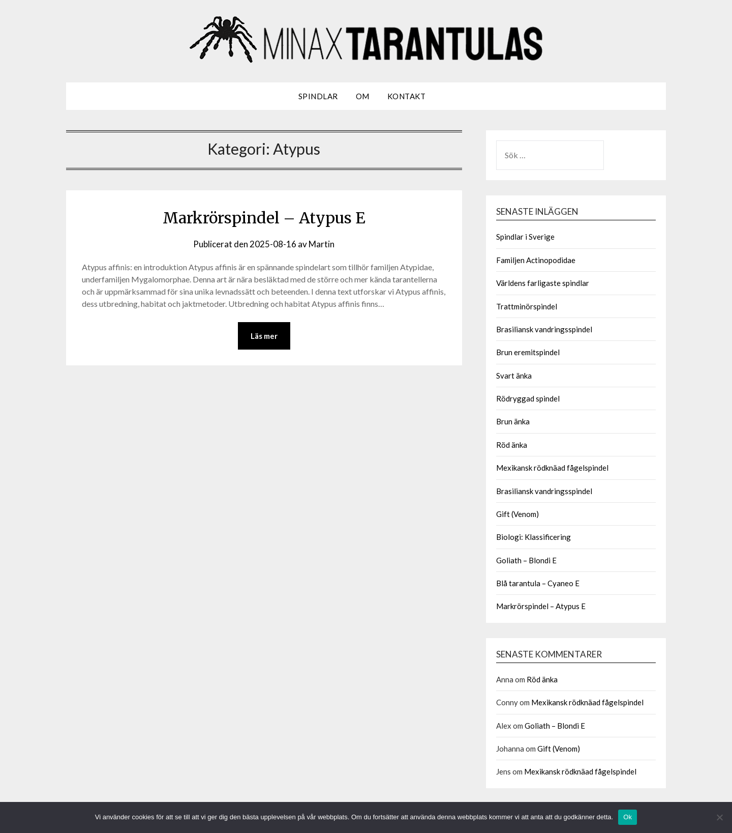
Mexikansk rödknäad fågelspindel (552, 467)
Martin (321, 244)
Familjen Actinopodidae (535, 260)
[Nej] (719, 817)
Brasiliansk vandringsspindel (544, 329)
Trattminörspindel (526, 306)
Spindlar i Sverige (525, 236)
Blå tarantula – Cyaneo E (538, 583)
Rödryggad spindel (528, 398)
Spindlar (318, 96)
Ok (627, 817)
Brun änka (513, 421)
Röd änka (511, 444)
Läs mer (264, 335)
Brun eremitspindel (528, 352)
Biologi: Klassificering (533, 536)
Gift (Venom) (517, 514)
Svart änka (514, 375)
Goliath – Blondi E (526, 560)
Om (363, 96)
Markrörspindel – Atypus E (264, 217)
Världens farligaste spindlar (542, 283)
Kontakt (406, 96)
